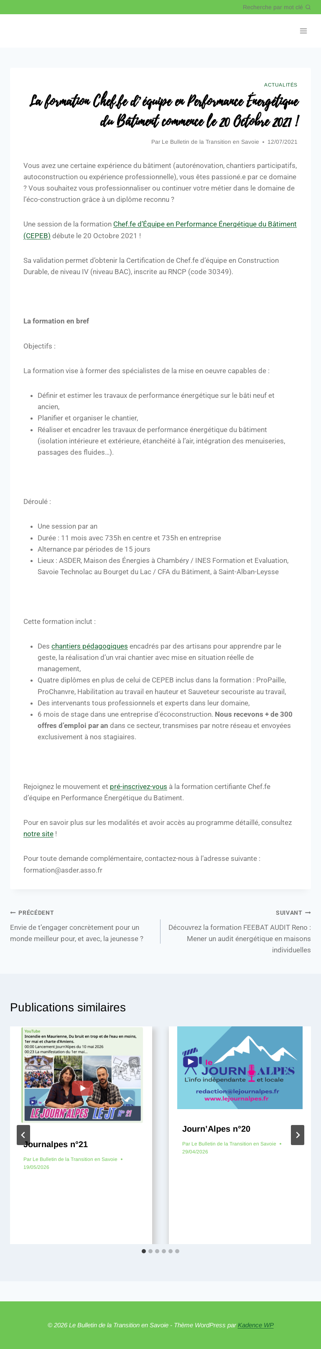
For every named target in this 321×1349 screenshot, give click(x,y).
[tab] (144, 1251)
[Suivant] (297, 1135)
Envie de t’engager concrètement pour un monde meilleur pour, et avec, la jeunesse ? (81, 925)
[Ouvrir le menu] (303, 31)
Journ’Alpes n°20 (216, 1128)
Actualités (281, 85)
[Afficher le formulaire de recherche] (277, 7)
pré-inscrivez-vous (138, 786)
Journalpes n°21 (55, 1144)
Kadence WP (256, 1325)
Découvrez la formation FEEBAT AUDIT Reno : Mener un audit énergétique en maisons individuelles (239, 930)
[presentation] (81, 1075)
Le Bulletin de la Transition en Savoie (210, 142)
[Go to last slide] (23, 1135)
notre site (38, 834)
